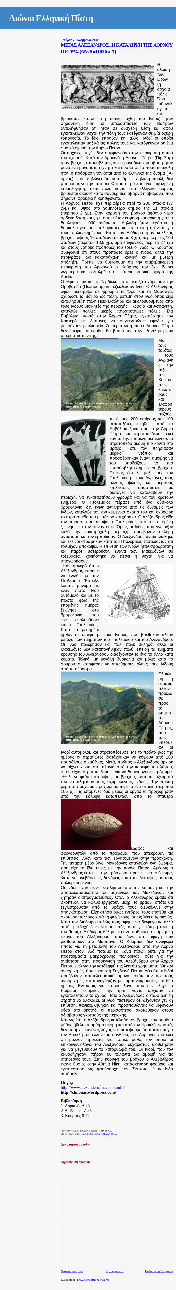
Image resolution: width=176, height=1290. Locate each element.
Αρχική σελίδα (115, 1271)
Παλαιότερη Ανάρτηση (159, 1271)
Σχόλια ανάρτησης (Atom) (93, 1279)
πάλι (118, 644)
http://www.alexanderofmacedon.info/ (93, 1087)
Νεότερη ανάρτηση (72, 1271)
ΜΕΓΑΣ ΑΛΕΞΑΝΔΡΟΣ (104, 1134)
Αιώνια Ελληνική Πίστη (51, 19)
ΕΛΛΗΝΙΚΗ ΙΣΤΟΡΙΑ (80, 1134)
